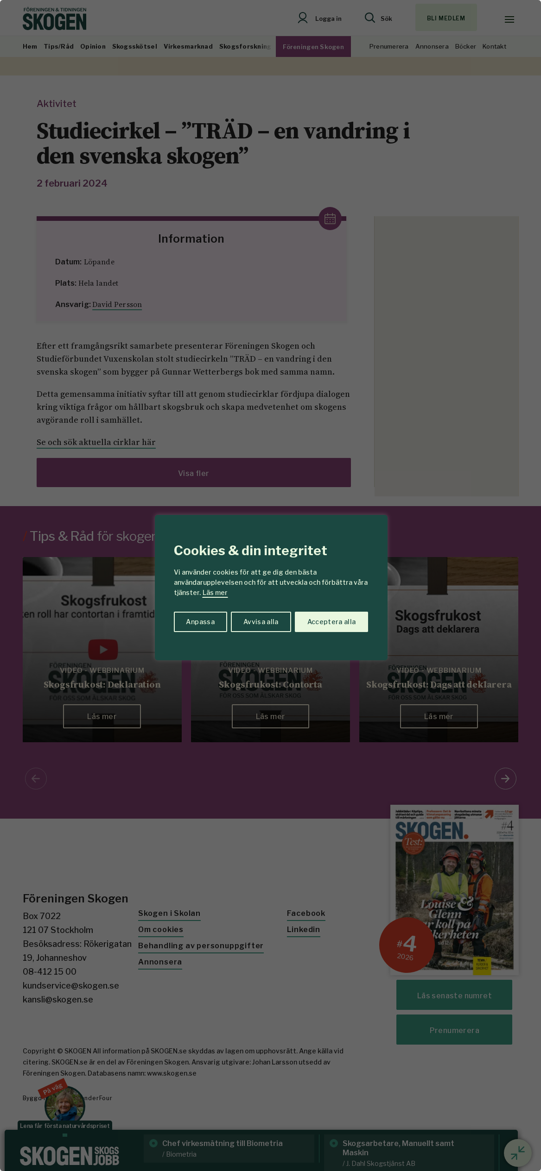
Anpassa (200, 622)
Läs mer (215, 592)
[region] (270, 585)
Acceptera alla (331, 622)
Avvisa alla (261, 622)
